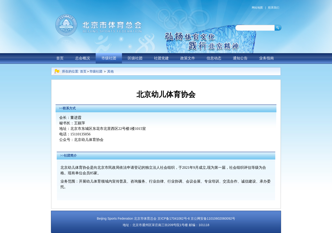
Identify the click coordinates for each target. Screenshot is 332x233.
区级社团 (135, 58)
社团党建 (161, 58)
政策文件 (187, 58)
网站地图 (257, 7)
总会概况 (82, 58)
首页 (60, 58)
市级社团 (108, 58)
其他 (110, 71)
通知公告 (240, 58)
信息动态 (214, 58)
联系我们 (273, 7)
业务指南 (266, 58)
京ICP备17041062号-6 (173, 218)
